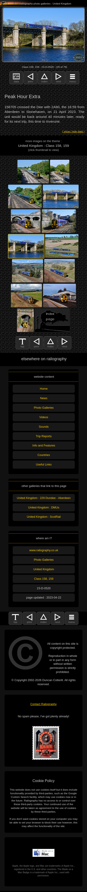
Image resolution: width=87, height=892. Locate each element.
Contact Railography (43, 704)
